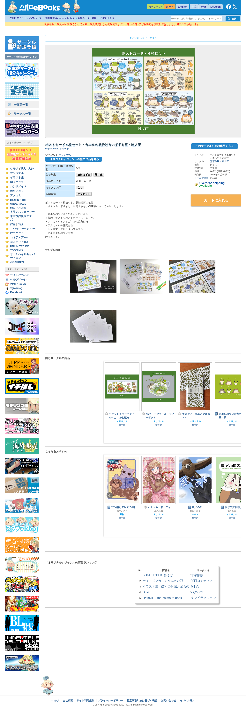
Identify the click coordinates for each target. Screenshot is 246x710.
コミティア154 (19, 242)
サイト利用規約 (85, 700)
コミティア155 (19, 237)
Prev (110, 495)
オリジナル (17, 173)
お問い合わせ (107, 18)
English (182, 6)
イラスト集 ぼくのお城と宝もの (166, 586)
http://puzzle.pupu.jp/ (57, 148)
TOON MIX (16, 250)
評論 (13, 224)
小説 (20, 224)
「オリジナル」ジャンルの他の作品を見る (73, 159)
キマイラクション (203, 597)
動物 (122, 514)
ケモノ (14, 168)
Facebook (16, 292)
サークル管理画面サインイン (22, 56)
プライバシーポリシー (110, 700)
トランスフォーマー (22, 211)
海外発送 (59, 18)
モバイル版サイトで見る (143, 38)
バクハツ (197, 592)
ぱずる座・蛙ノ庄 (219, 161)
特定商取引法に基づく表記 (142, 700)
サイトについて (19, 275)
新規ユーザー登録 (87, 18)
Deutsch (215, 6)
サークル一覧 (19, 113)
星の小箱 (158, 511)
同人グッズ (17, 182)
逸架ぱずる (84, 174)
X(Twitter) (16, 288)
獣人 (23, 168)
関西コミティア (202, 580)
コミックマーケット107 (22, 228)
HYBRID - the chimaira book (162, 598)
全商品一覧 (18, 104)
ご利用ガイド (16, 18)
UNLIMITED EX (19, 246)
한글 (203, 6)
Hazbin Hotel (18, 199)
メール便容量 (201, 178)
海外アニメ (17, 191)
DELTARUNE (18, 207)
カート (170, 6)
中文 (194, 6)
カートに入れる (216, 200)
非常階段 (197, 575)
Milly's (195, 586)
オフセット (84, 194)
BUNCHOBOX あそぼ (158, 575)
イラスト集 (17, 177)
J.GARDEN (17, 262)
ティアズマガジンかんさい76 (163, 580)
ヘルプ (55, 700)
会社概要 (68, 700)
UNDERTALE (18, 203)
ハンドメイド (18, 186)
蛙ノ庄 (98, 174)
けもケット (17, 233)
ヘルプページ (34, 18)
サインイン (155, 6)
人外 (31, 168)
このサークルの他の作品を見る (214, 145)
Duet (146, 592)
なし (80, 187)
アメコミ (15, 195)
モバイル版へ (187, 700)
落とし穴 (231, 511)
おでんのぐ (122, 511)
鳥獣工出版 (195, 511)
